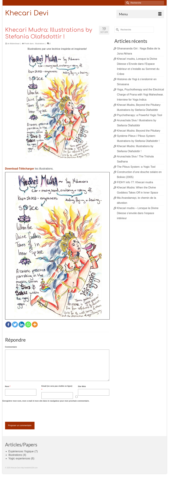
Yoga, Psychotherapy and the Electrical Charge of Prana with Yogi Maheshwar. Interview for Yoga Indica (140, 94)
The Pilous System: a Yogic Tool (136, 166)
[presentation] (31, 411)
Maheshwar (15, 44)
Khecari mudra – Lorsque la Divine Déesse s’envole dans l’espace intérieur (137, 213)
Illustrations (40, 44)
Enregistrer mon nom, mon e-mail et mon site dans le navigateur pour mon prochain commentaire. (46, 401)
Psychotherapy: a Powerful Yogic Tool (139, 115)
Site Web (82, 386)
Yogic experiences (19, 458)
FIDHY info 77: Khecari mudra (135, 182)
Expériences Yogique (21, 451)
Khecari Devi (27, 13)
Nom (7, 386)
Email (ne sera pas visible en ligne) (56, 388)
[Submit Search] (127, 3)
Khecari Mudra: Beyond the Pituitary (138, 130)
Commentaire (11, 347)
